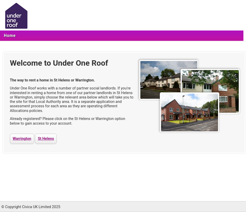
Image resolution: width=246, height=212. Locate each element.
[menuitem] (10, 36)
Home (10, 35)
